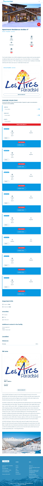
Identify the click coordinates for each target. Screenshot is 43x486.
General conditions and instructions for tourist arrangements (33, 471)
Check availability (22, 124)
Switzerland (18, 474)
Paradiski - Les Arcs (10, 31)
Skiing (17, 465)
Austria (17, 470)
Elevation (6, 380)
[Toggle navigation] (39, 1)
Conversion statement (33, 475)
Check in (6, 107)
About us (31, 465)
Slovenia (17, 472)
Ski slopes (6, 384)
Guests (5, 119)
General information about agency (34, 468)
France (3, 31)
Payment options (32, 474)
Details (6, 159)
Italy (16, 469)
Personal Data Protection (34, 477)
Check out (6, 113)
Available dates (21, 144)
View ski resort (21, 94)
